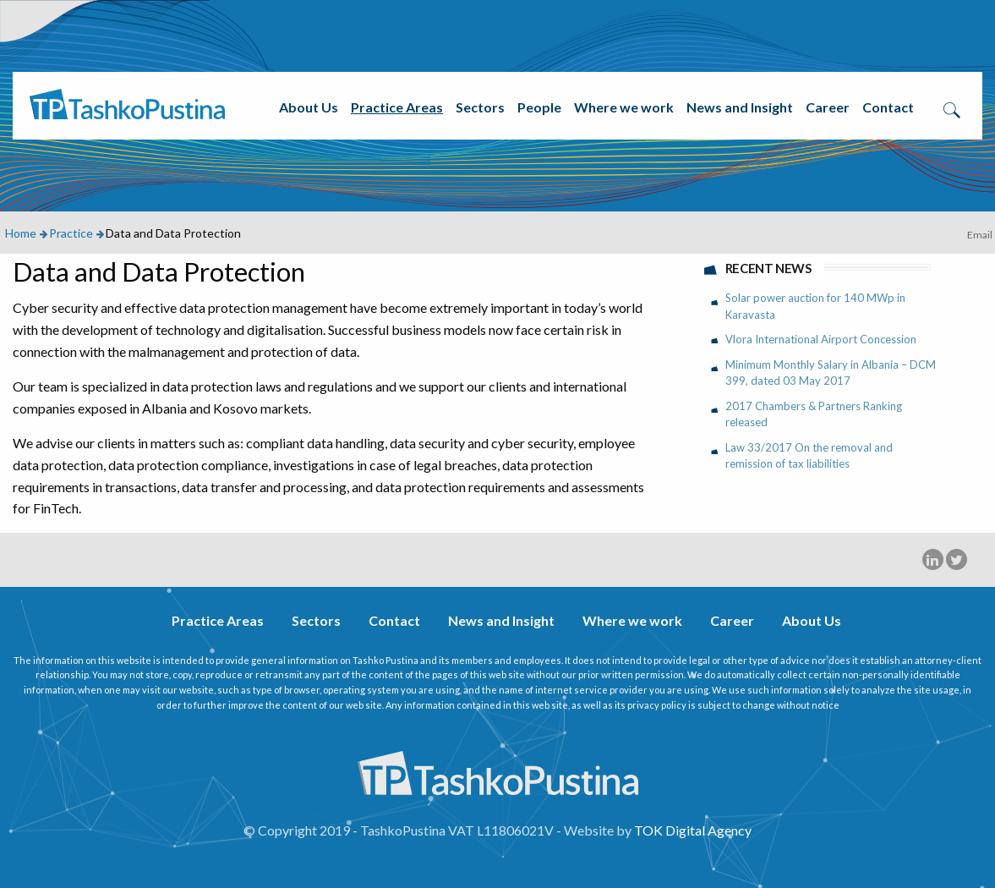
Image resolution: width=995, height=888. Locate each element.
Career (828, 107)
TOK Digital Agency (693, 830)
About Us (308, 107)
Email (979, 234)
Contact (888, 107)
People (539, 107)
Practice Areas (397, 107)
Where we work (624, 107)
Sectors (480, 107)
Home (20, 233)
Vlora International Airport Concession (820, 339)
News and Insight (739, 107)
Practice (71, 233)
